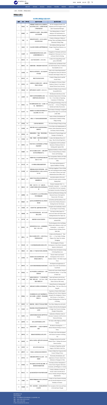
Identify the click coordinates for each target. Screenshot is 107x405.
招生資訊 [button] (42, 6)
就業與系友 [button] (71, 6)
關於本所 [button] (28, 6)
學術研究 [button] (64, 6)
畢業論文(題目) (27, 10)
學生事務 (20, 10)
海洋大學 (84, 2)
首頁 (16, 10)
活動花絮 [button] (79, 6)
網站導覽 (79, 2)
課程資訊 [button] (49, 6)
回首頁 (74, 2)
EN (88, 2)
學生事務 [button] (56, 6)
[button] (92, 2)
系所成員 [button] (35, 6)
